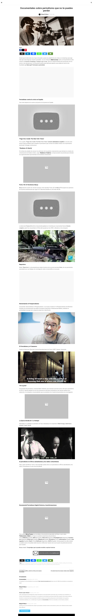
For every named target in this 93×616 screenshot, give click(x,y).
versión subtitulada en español (56, 141)
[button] (20, 50)
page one (41, 564)
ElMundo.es (41, 539)
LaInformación (62, 539)
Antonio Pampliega (38, 563)
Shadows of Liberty (45, 153)
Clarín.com (44, 537)
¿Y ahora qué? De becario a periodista (34, 65)
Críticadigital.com (57, 537)
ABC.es (35, 537)
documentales (22, 579)
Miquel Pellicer (23, 586)
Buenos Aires (51, 563)
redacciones (49, 564)
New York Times (35, 564)
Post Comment (24, 610)
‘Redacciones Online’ (25, 536)
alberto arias (25, 563)
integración (21, 564)
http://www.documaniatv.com (44, 581)
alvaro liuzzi (31, 563)
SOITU (50, 541)
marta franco (28, 564)
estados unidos (62, 563)
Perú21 (30, 541)
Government (69, 563)
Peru (45, 564)
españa (56, 563)
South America (56, 564)
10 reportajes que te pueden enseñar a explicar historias (40, 547)
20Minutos (25, 537)
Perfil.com (38, 541)
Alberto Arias (54, 59)
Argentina (45, 563)
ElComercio (52, 539)
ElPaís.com (30, 539)
